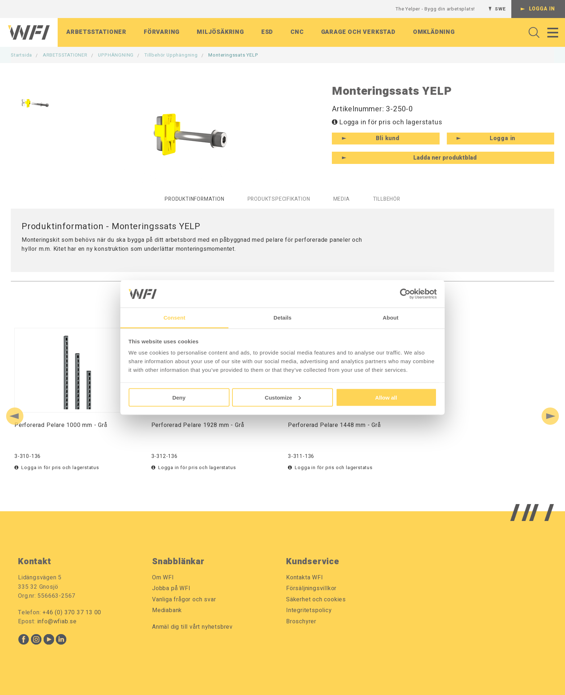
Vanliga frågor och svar (184, 599)
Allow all (386, 397)
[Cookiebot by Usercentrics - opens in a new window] (405, 293)
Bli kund (387, 138)
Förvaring (161, 32)
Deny (179, 397)
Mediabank (167, 610)
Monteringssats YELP (233, 55)
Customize (283, 397)
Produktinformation (194, 199)
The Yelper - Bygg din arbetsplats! (435, 8)
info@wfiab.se (57, 621)
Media (341, 199)
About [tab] (391, 318)
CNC (296, 32)
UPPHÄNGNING (116, 55)
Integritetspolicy (309, 610)
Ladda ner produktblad (445, 157)
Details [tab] (282, 318)
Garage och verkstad (358, 32)
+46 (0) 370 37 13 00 (72, 612)
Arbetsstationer (96, 32)
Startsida (21, 55)
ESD (267, 32)
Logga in (542, 9)
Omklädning (434, 32)
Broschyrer (301, 621)
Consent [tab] (175, 318)
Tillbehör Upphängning (171, 55)
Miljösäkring (220, 32)
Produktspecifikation (279, 199)
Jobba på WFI (171, 588)
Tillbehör (386, 199)
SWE (500, 8)
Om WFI (163, 577)
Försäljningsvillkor (311, 588)
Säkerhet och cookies (316, 599)
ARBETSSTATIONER (65, 55)
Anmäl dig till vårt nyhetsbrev (192, 627)
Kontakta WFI (304, 577)
